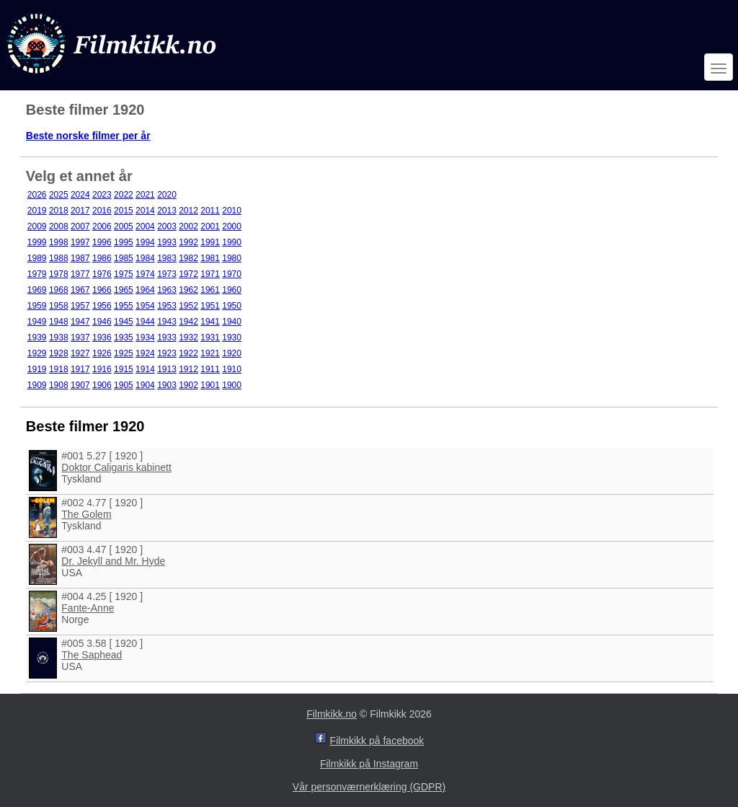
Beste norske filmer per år (88, 135)
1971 (210, 274)
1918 (58, 369)
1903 (167, 385)
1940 (231, 322)
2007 (80, 226)
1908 (58, 385)
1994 (145, 242)
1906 (102, 385)
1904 (145, 385)
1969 (37, 290)
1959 (37, 306)
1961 (210, 290)
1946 (102, 322)
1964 (145, 290)
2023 (102, 195)
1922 (188, 353)
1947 (80, 322)
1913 (167, 369)
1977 (80, 274)
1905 (123, 385)
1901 (210, 385)
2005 (123, 226)
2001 (210, 226)
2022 (123, 195)
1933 (167, 337)
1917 (80, 369)
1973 (167, 274)
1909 (37, 385)
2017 (80, 211)
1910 (231, 369)
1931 (210, 337)
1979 (37, 274)
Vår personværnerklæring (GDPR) (369, 787)
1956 (102, 306)
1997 (80, 242)
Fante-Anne (87, 608)
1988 (58, 258)
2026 (37, 195)
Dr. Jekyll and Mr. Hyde (113, 561)
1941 (210, 322)
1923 (167, 353)
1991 (210, 242)
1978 (58, 274)
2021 (145, 195)
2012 (188, 211)
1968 (58, 290)
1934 (145, 337)
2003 (167, 226)
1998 (58, 242)
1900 (231, 385)
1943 (167, 322)
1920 (231, 353)
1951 (210, 306)
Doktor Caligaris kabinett (116, 467)
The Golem (86, 514)
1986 (102, 258)
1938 (58, 337)
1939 (37, 337)
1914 (145, 369)
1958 (58, 306)
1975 (123, 274)
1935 (123, 337)
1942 (188, 322)
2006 (102, 226)
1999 (37, 242)
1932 (188, 337)
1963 (167, 290)
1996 (102, 242)
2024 (80, 195)
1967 (80, 290)
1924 (145, 353)
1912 (188, 369)
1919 (37, 369)
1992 (188, 242)
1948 (58, 322)
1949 (37, 322)
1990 (231, 242)
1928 (58, 353)
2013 (167, 211)
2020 (167, 195)
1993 (167, 242)
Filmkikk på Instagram (369, 763)
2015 (123, 211)
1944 (145, 322)
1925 (123, 353)
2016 (102, 211)
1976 (102, 274)
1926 (102, 353)
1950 (231, 306)
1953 (167, 306)
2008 (58, 226)
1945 (123, 322)
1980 (231, 258)
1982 (188, 258)
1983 (167, 258)
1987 (80, 258)
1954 (145, 306)
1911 (210, 369)
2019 (37, 211)
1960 (231, 290)
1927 (80, 353)
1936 (102, 337)
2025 (58, 195)
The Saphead (91, 655)
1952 (188, 306)
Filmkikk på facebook (377, 740)
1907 (80, 385)
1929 (37, 353)
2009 (37, 226)
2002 (188, 226)
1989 (37, 258)
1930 (231, 337)
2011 (210, 211)
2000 (231, 226)
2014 (145, 211)
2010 (231, 211)
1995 (123, 242)
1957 (80, 306)
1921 (210, 353)
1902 (188, 385)
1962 (188, 290)
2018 (58, 211)
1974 (145, 274)
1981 (210, 258)
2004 (145, 226)
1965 (123, 290)
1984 (145, 258)
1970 (231, 274)
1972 (188, 274)
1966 (102, 290)
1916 (102, 369)
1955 (123, 306)
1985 (123, 258)
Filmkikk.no (331, 714)
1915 (123, 369)
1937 (80, 337)
